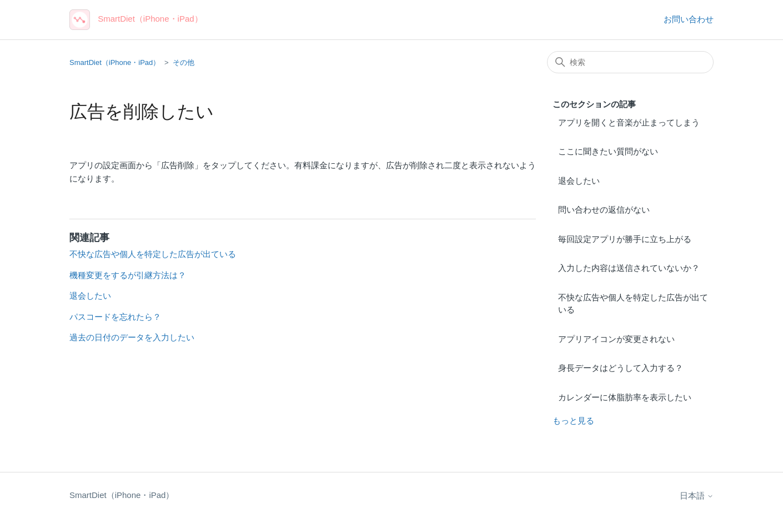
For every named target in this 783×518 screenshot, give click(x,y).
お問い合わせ (689, 19)
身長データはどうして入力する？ (620, 368)
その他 (183, 62)
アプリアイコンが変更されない (616, 339)
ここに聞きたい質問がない (608, 151)
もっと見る (573, 420)
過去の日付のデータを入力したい (131, 337)
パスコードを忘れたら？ (115, 316)
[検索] (630, 62)
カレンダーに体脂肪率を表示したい (624, 397)
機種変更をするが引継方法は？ (127, 275)
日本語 (697, 495)
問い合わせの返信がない (604, 209)
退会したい (579, 180)
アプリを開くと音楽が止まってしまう (629, 122)
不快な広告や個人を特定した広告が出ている (633, 304)
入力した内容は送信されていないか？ (629, 268)
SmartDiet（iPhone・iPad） (114, 62)
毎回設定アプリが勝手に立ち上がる (624, 239)
